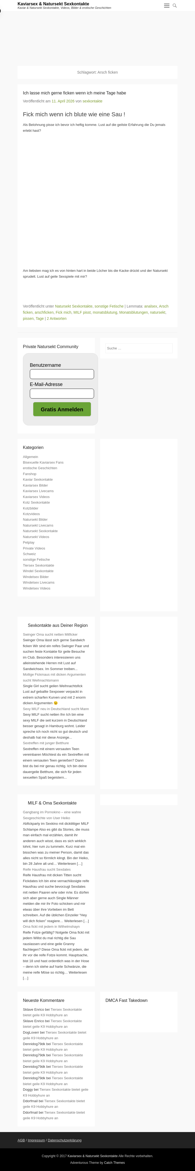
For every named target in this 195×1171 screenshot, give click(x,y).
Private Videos (34, 548)
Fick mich (63, 312)
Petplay (28, 542)
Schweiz (29, 554)
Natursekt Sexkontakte (73, 306)
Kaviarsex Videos (36, 497)
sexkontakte (93, 101)
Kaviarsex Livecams (38, 491)
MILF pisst (82, 312)
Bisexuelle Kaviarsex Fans (43, 462)
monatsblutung (105, 312)
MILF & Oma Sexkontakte (52, 803)
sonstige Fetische (109, 306)
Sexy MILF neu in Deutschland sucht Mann (56, 709)
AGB (21, 1140)
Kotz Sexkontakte (36, 502)
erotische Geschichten (40, 468)
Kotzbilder (30, 508)
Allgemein (30, 457)
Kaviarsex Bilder (35, 485)
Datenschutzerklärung (64, 1140)
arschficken (44, 312)
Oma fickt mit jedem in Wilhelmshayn (51, 927)
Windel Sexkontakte (38, 571)
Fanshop (29, 474)
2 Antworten (57, 318)
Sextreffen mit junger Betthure (46, 743)
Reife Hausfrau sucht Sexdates (47, 869)
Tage (40, 318)
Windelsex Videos (36, 588)
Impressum (36, 1140)
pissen (28, 318)
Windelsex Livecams (39, 582)
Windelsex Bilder (36, 577)
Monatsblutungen (133, 312)
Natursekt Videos (36, 537)
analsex (150, 306)
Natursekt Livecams (38, 525)
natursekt (157, 312)
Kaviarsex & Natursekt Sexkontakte (53, 4)
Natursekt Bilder (35, 519)
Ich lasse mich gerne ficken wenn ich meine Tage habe (74, 93)
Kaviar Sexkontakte (38, 479)
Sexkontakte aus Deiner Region (58, 625)
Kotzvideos (31, 514)
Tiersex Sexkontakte (38, 565)
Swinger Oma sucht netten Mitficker (50, 634)
